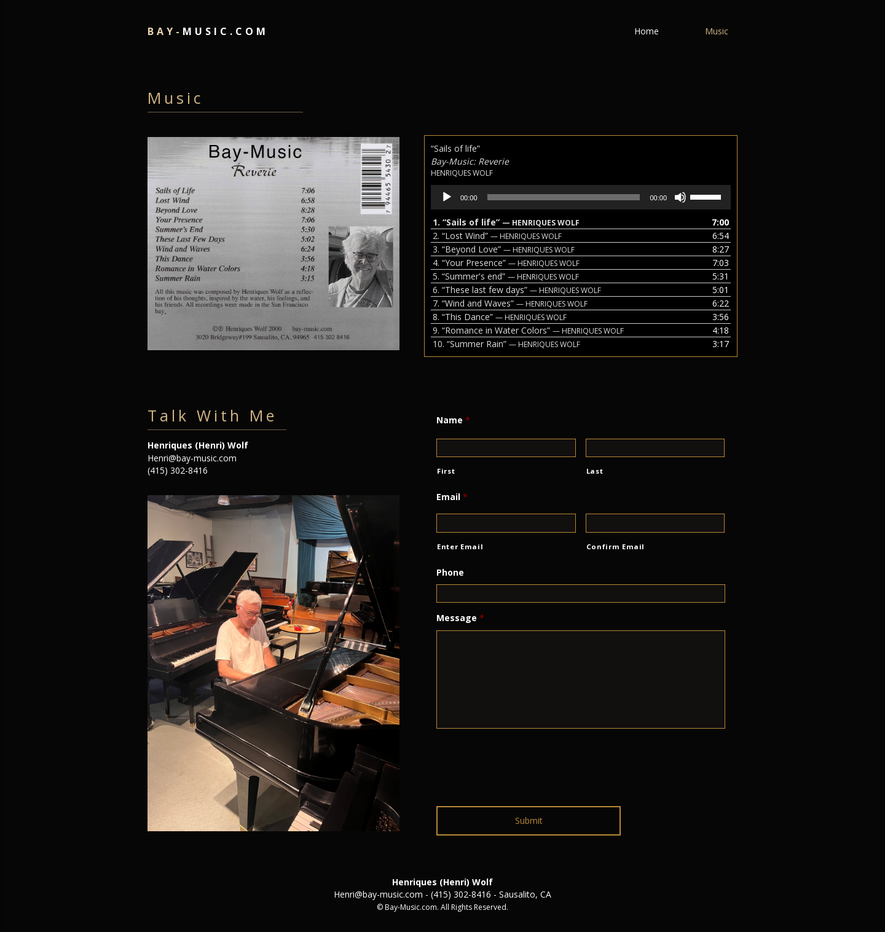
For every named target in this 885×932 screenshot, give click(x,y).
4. (506, 262)
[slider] (563, 197)
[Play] (447, 197)
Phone (450, 572)
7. (510, 303)
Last (595, 471)
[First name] (506, 448)
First (446, 471)
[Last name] (655, 448)
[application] (581, 197)
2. (497, 235)
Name (453, 420)
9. (528, 330)
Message (460, 618)
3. (504, 249)
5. (506, 276)
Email (452, 497)
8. (500, 317)
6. (517, 290)
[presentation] (529, 762)
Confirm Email (615, 546)
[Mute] (680, 197)
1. (506, 222)
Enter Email (460, 546)
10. (506, 344)
